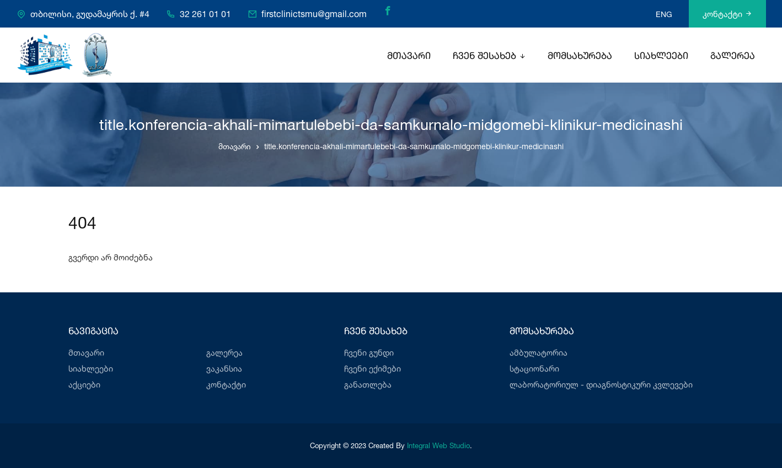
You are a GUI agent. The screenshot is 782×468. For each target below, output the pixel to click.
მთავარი (409, 56)
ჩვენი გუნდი (369, 352)
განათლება (368, 384)
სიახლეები (661, 56)
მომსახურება (580, 56)
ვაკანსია (224, 368)
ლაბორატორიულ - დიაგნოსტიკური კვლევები (601, 384)
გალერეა (732, 56)
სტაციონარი (534, 368)
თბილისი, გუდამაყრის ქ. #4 (89, 14)
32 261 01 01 (205, 14)
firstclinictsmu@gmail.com (314, 14)
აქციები (84, 384)
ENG (664, 14)
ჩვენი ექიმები (372, 368)
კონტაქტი (727, 14)
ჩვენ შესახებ (484, 56)
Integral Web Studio (438, 445)
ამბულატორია (538, 352)
